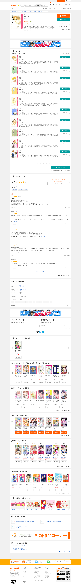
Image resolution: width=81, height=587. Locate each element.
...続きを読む (16, 221)
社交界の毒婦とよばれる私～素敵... (25, 455)
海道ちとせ (62, 430)
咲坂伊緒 (31, 402)
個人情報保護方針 (48, 573)
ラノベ (39, 8)
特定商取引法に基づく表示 (49, 575)
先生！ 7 (21, 120)
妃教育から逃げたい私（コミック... (33, 455)
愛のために (35, 484)
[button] (18, 357)
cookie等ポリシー (48, 576)
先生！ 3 (21, 78)
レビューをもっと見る (40, 271)
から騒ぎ (42, 484)
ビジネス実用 (50, 8)
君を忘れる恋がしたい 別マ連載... (18, 401)
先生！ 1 (21, 57)
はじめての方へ (63, 8)
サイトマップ (47, 577)
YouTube (24, 581)
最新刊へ (24, 53)
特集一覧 (24, 571)
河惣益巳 (54, 430)
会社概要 (46, 568)
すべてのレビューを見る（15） (64, 275)
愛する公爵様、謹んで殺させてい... (33, 428)
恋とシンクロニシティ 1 (41, 401)
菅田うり (31, 457)
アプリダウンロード (37, 571)
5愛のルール (32, 375)
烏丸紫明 (42, 457)
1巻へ (19, 53)
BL (28, 8)
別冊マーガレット (22, 289)
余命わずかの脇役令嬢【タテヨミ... (48, 455)
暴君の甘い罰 (47, 375)
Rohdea (24, 430)
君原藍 (42, 430)
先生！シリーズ (22, 290)
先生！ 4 (21, 89)
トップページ (25, 568)
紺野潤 (31, 430)
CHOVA (46, 457)
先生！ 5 (21, 99)
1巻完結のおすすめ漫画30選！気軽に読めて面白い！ (25, 521)
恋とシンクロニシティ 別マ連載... (56, 401)
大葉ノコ (39, 430)
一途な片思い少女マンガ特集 (31, 509)
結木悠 (16, 402)
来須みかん (29, 457)
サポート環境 (36, 573)
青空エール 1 (28, 484)
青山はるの (47, 402)
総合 (13, 8)
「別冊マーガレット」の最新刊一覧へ (63, 410)
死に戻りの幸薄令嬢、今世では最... (63, 455)
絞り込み (22, 5)
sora (46, 430)
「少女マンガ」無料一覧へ (65, 435)
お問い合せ (35, 577)
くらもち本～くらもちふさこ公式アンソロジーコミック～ (66, 486)
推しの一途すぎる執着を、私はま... (18, 428)
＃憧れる (25, 189)
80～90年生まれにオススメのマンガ (47, 509)
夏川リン (20, 430)
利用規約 (46, 572)
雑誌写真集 (55, 8)
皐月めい (54, 457)
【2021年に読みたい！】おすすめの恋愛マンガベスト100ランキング (18, 510)
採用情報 (46, 571)
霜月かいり (24, 457)
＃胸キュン (15, 189)
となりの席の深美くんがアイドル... (48, 401)
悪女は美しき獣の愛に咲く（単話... (41, 455)
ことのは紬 (40, 402)
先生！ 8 (21, 131)
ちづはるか (52, 402)
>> (59, 163)
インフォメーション (37, 576)
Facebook (24, 582)
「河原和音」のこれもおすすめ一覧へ (63, 493)
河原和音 (26, 18)
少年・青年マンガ (18, 8)
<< (21, 163)
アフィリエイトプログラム (38, 580)
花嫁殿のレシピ (41, 427)
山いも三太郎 (63, 457)
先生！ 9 (21, 141)
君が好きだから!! (51, 484)
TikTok (24, 580)
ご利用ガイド (69, 8)
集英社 (20, 287)
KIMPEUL (50, 457)
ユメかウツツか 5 (33, 400)
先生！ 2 (21, 68)
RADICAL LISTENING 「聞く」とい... (56, 376)
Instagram (24, 578)
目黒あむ (24, 402)
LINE (23, 576)
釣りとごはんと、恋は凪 (40, 376)
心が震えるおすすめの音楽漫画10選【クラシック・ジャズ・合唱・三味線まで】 (26, 527)
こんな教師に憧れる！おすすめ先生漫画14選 (53, 521)
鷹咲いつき (28, 430)
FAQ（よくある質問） (37, 575)
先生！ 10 (21, 152)
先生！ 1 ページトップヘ (64, 551)
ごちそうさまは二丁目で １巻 (25, 376)
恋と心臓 (62, 427)
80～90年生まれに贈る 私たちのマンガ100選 (62, 510)
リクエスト (35, 578)
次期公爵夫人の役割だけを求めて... (56, 455)
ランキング (25, 572)
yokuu (20, 457)
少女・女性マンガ (23, 8)
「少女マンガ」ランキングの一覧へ (63, 466)
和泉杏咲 (16, 430)
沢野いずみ (36, 457)
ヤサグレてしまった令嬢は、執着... (25, 428)
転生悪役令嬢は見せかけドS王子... (63, 376)
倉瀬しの (62, 402)
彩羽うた (34, 430)
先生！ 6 (21, 110)
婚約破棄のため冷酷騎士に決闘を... (18, 376)
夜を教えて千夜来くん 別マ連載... (63, 401)
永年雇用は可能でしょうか (18, 455)
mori (14, 194)
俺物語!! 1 (20, 484)
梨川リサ (16, 457)
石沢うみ (58, 457)
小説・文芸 (45, 8)
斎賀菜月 (39, 457)
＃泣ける (20, 189)
